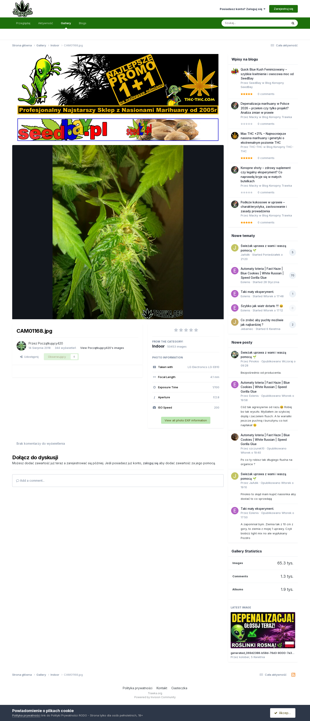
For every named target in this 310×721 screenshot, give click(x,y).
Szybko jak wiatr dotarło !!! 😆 (262, 306)
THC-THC (255, 147)
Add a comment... (30, 480)
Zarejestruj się (283, 8)
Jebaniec (247, 329)
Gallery (66, 25)
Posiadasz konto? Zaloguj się (242, 9)
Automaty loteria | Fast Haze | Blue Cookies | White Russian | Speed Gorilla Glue (262, 273)
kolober (244, 657)
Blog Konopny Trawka (277, 117)
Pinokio (254, 361)
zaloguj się (150, 463)
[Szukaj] (244, 23)
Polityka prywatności (137, 688)
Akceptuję (283, 713)
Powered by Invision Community (155, 697)
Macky (253, 117)
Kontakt (162, 688)
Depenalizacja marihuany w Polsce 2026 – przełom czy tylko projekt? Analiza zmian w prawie (265, 108)
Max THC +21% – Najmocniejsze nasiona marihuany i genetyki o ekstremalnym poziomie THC (263, 138)
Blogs (82, 23)
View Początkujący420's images (102, 348)
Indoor (158, 346)
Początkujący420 (50, 343)
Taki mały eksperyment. (257, 292)
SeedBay (255, 82)
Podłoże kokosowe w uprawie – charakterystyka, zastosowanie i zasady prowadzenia (264, 207)
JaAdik (245, 254)
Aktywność (45, 23)
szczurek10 (256, 448)
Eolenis (245, 282)
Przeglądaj (23, 23)
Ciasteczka (179, 688)
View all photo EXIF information (186, 420)
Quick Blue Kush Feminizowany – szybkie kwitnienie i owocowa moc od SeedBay (267, 74)
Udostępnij (29, 356)
